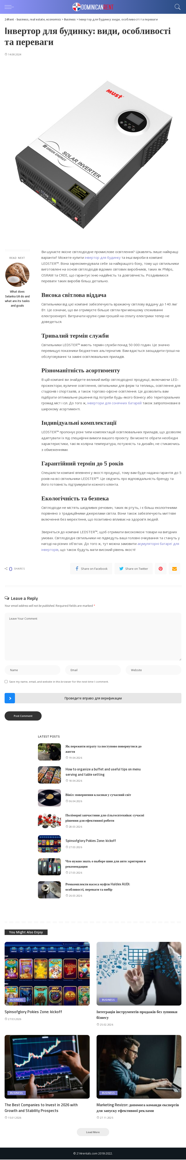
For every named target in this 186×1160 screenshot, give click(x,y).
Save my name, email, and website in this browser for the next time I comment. (59, 682)
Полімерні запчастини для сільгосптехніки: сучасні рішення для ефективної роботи (105, 818)
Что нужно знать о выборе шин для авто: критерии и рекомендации (106, 864)
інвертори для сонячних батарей (114, 403)
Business (16, 1000)
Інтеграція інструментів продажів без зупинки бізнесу (137, 1015)
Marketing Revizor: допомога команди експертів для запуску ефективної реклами (138, 1108)
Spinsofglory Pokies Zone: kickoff (91, 841)
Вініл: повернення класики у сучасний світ (99, 795)
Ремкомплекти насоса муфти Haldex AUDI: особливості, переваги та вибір (98, 887)
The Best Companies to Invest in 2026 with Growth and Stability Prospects (42, 1108)
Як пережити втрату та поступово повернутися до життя (104, 749)
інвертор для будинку (103, 257)
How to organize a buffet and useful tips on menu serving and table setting (103, 772)
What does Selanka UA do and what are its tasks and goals (17, 298)
